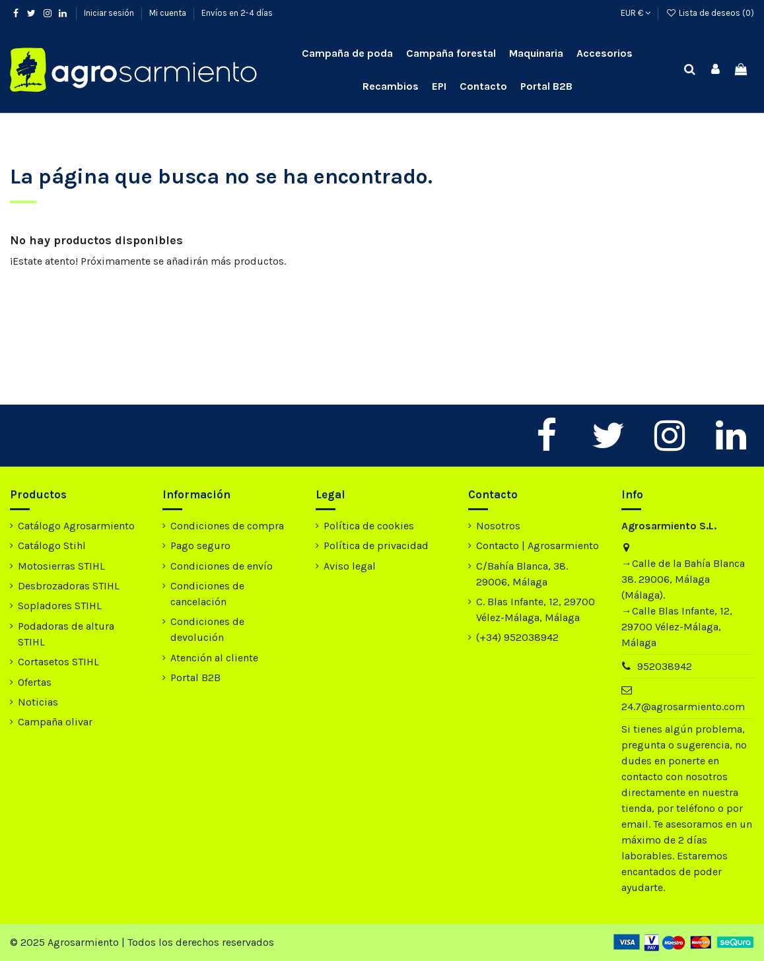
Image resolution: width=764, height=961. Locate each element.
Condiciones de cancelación (207, 594)
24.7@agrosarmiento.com (683, 706)
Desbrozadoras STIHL (69, 586)
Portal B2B (195, 677)
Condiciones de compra (227, 525)
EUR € (635, 13)
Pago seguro (200, 545)
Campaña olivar (55, 721)
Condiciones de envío (221, 566)
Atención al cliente (214, 657)
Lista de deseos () (710, 13)
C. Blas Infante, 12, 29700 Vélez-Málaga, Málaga (535, 609)
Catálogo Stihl (52, 545)
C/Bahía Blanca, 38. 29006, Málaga (522, 574)
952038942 (664, 666)
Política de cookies (369, 525)
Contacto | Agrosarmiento (537, 545)
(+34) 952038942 (517, 637)
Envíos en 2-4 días (237, 13)
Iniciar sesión (110, 13)
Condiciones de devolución (207, 629)
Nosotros (498, 525)
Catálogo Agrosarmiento (76, 525)
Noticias (38, 702)
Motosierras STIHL (61, 566)
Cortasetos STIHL (58, 661)
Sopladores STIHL (60, 605)
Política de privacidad (376, 545)
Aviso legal (350, 566)
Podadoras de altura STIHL (66, 634)
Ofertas (35, 682)
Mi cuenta (168, 13)
